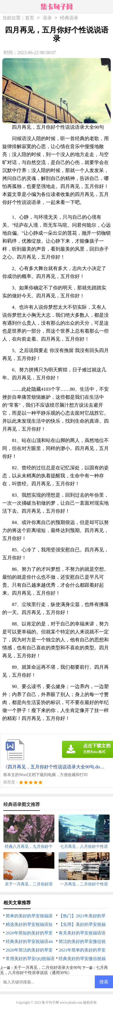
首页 (29, 18)
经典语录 (69, 18)
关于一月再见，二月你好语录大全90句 (47, 967)
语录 (47, 18)
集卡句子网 (50, 1002)
